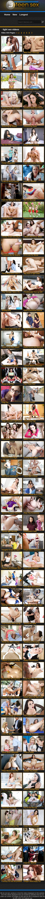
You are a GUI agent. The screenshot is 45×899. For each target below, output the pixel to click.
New (15, 14)
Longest (23, 14)
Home (7, 14)
